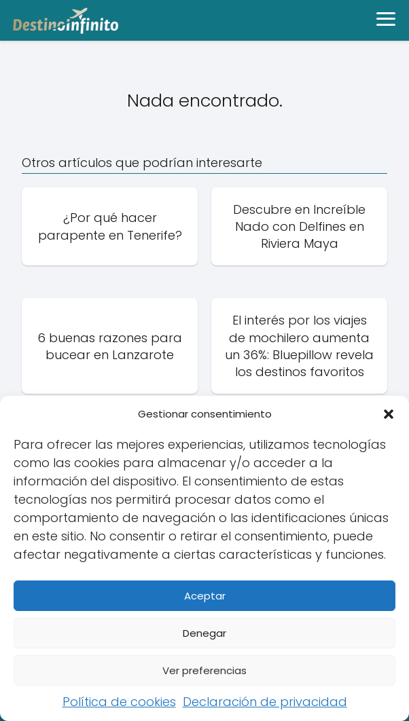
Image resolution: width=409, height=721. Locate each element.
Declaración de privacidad (265, 701)
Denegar (204, 633)
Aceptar (205, 596)
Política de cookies (119, 701)
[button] (388, 414)
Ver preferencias (204, 670)
